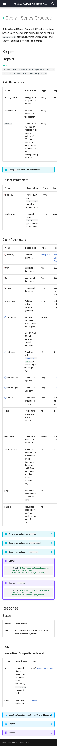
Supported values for (22, 534)
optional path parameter (24, 170)
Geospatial (45, 255)
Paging (34, 700)
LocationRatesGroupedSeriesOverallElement (30, 715)
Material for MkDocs (21, 742)
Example (13, 561)
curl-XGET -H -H (29, 570)
